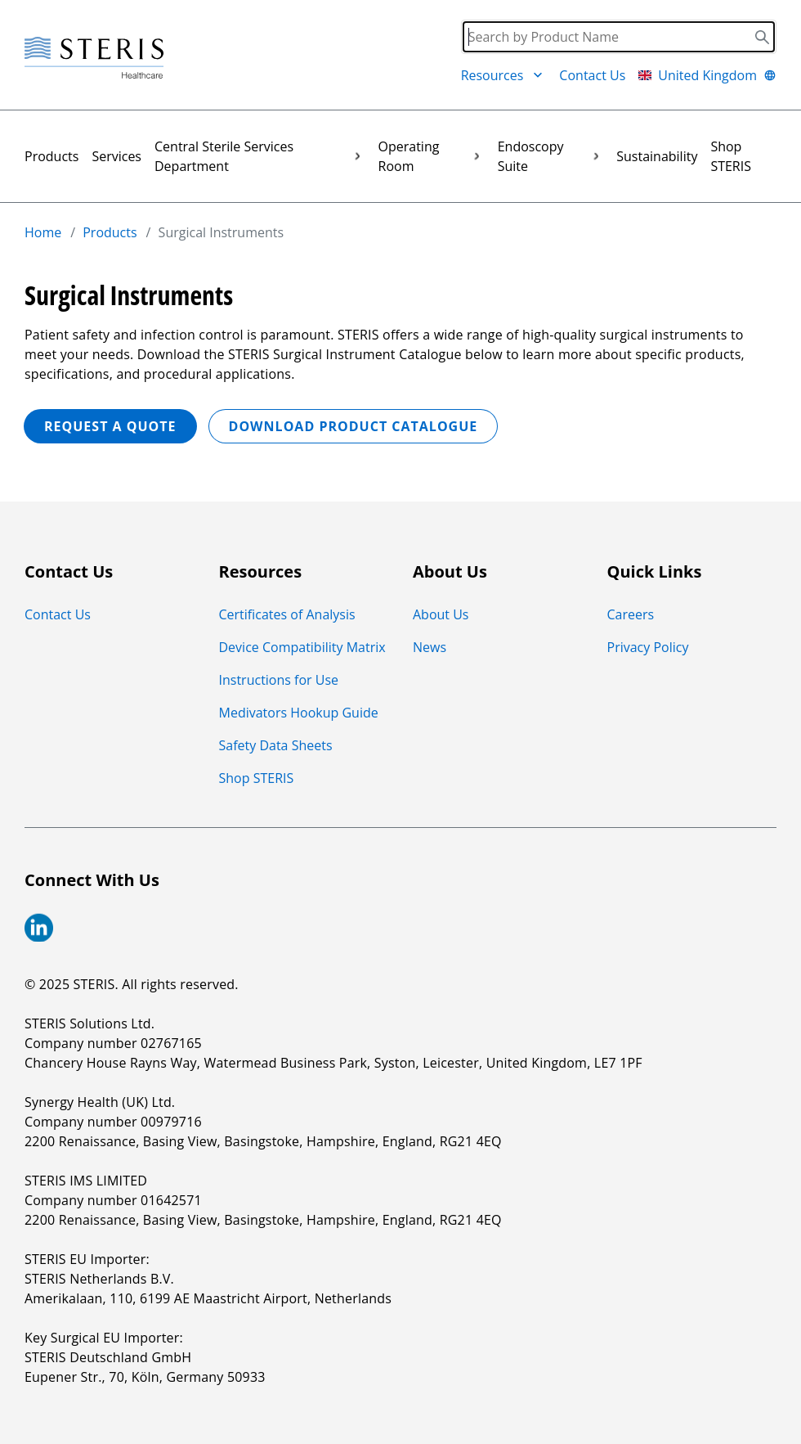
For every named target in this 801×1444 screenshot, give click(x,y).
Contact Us (592, 75)
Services (116, 156)
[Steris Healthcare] (94, 58)
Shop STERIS (730, 156)
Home (43, 232)
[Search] (618, 37)
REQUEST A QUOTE (110, 426)
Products (51, 156)
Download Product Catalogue (353, 426)
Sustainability (656, 156)
